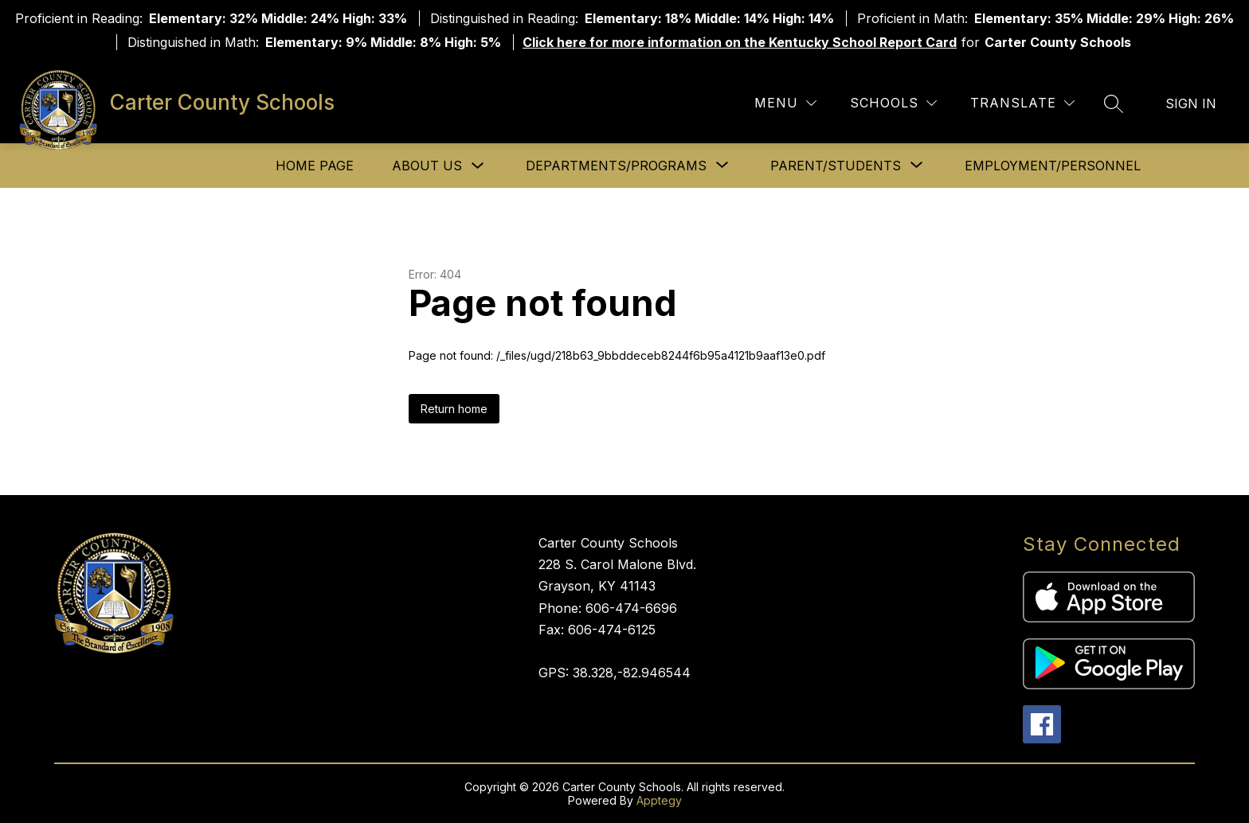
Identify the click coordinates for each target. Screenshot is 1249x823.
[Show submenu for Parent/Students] (835, 165)
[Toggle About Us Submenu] (477, 166)
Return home (454, 408)
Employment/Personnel (1053, 166)
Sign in (1190, 103)
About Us (427, 166)
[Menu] (785, 103)
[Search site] (1113, 103)
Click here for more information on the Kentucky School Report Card (740, 42)
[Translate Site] (1022, 103)
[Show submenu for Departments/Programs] (616, 165)
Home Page (315, 166)
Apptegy (659, 800)
